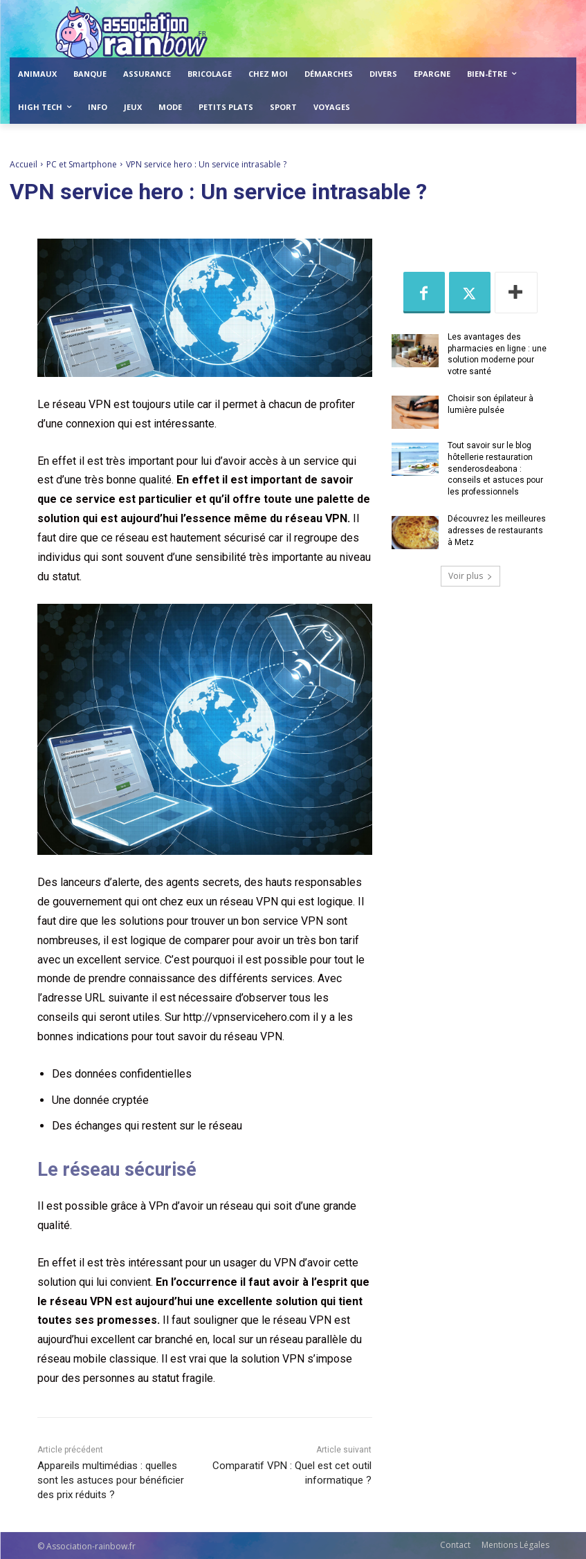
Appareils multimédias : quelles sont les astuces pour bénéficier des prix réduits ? (110, 1480)
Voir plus (470, 576)
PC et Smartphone (81, 164)
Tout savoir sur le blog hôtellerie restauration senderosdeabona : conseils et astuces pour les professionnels (495, 469)
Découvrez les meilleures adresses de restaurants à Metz (497, 530)
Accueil (23, 164)
